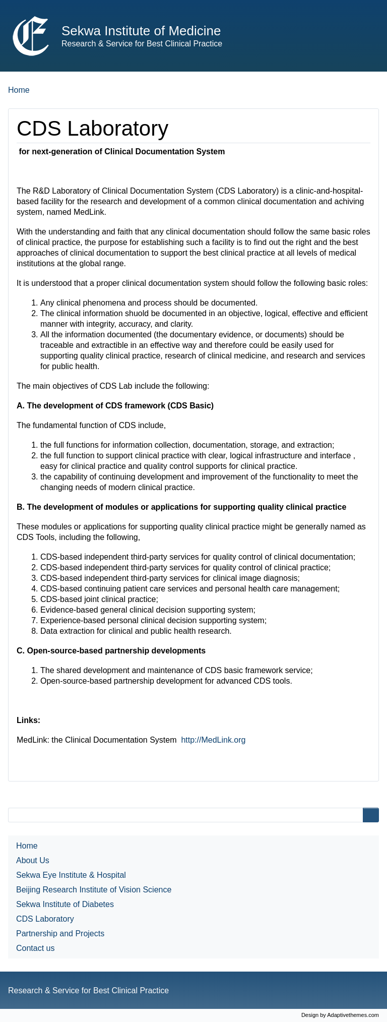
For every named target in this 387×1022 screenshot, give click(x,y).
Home (19, 90)
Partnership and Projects (60, 933)
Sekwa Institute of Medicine (141, 30)
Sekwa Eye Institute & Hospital (71, 875)
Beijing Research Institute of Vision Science (93, 889)
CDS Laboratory (45, 919)
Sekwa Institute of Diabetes (65, 904)
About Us (32, 860)
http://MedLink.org (213, 740)
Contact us (35, 948)
